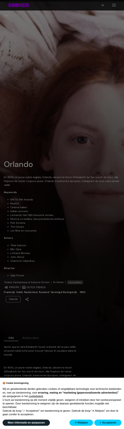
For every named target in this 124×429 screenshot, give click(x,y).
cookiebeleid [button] (36, 396)
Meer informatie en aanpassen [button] (26, 422)
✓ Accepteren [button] (107, 422)
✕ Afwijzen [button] (81, 422)
